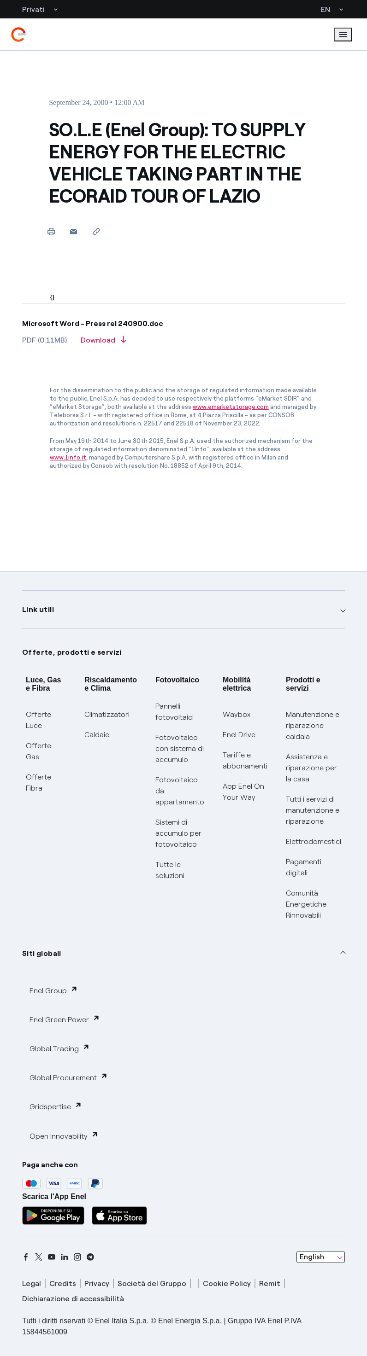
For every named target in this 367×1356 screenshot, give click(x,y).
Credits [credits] (62, 1283)
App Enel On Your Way (243, 792)
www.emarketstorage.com (231, 406)
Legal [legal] (31, 1283)
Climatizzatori (107, 714)
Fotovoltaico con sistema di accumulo (179, 748)
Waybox (237, 714)
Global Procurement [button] (69, 1077)
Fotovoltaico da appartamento (179, 790)
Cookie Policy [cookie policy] (227, 1283)
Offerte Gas (38, 751)
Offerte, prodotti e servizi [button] (72, 652)
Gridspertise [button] (56, 1106)
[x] (38, 1257)
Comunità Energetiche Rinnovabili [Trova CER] (306, 904)
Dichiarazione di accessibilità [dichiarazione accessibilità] (73, 1298)
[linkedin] (64, 1257)
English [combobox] (312, 1256)
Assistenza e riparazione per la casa (311, 767)
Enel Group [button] (54, 990)
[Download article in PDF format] (103, 343)
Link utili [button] (38, 609)
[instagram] (77, 1257)
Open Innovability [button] (64, 1136)
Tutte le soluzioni (169, 870)
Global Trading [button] (60, 1048)
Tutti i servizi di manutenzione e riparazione (312, 810)
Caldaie (96, 734)
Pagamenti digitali (303, 867)
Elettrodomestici (313, 841)
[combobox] (320, 1257)
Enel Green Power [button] (65, 1019)
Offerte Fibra (38, 782)
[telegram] (90, 1257)
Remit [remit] (269, 1283)
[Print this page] (51, 231)
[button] (73, 231)
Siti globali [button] (41, 953)
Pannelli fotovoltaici (174, 712)
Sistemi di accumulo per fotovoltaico (178, 833)
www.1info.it (68, 457)
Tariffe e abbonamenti (245, 760)
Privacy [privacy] (96, 1283)
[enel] (18, 34)
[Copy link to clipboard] (96, 231)
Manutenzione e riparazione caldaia (312, 725)
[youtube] (51, 1257)
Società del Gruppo (152, 1283)
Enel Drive (239, 734)
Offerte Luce (38, 720)
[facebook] (26, 1257)
